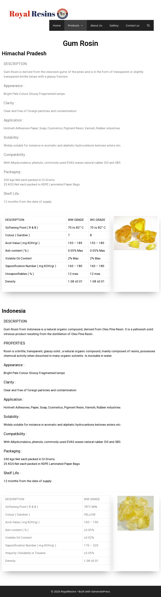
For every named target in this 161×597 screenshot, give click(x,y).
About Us (96, 25)
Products (77, 25)
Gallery (114, 25)
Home (57, 25)
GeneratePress (100, 591)
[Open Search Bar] (148, 25)
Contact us (132, 25)
